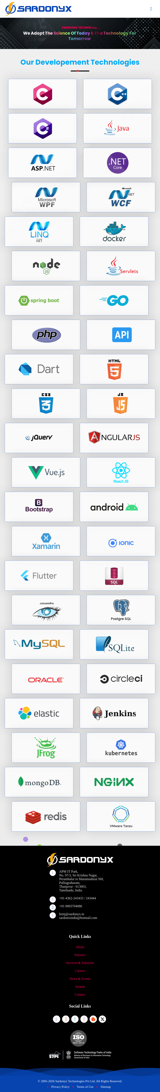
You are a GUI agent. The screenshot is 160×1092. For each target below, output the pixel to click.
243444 (91, 898)
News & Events (80, 978)
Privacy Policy (60, 1086)
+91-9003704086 (70, 906)
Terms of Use (85, 1086)
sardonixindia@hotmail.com (78, 918)
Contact (80, 994)
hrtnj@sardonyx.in (71, 914)
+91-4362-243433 (71, 898)
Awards (80, 986)
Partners (80, 955)
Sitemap (106, 1086)
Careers (80, 971)
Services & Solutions (80, 963)
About (80, 947)
